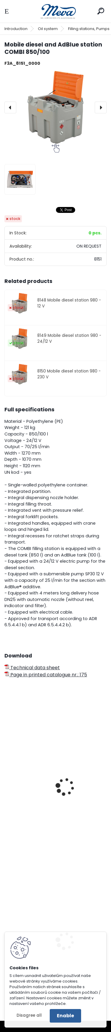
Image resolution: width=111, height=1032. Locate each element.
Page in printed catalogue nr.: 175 (45, 674)
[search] (101, 11)
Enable (65, 1015)
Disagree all (29, 1015)
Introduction (16, 29)
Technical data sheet (32, 667)
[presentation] (10, 107)
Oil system (48, 29)
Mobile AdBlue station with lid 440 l (49, 815)
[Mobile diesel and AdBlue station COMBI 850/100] (55, 107)
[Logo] (55, 11)
